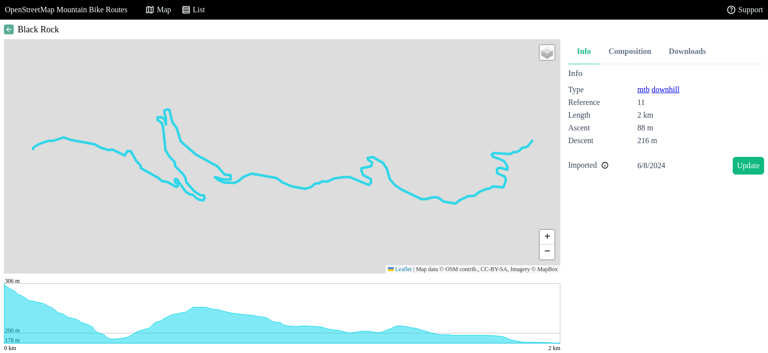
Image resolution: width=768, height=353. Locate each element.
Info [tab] (584, 51)
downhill (665, 89)
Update (748, 165)
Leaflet (400, 269)
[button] (547, 52)
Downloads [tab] (687, 51)
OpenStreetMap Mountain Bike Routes (66, 9)
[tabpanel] (666, 123)
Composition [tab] (629, 51)
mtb (643, 89)
